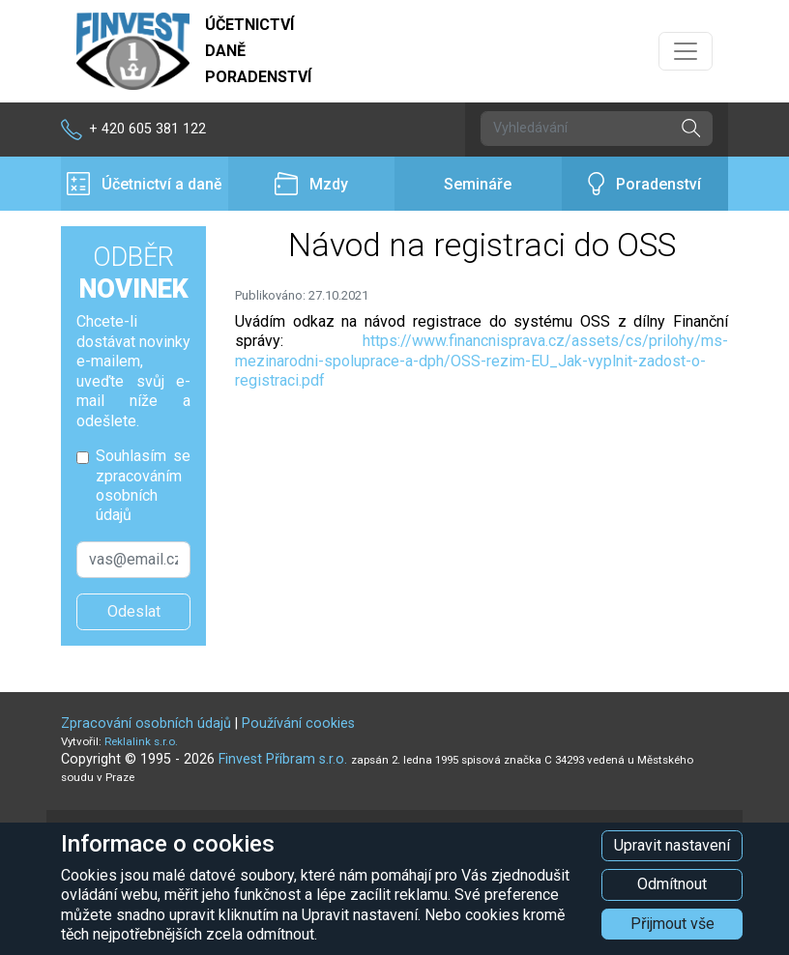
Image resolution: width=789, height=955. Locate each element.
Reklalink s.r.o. (141, 741)
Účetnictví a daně (144, 184)
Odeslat (134, 611)
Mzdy (311, 184)
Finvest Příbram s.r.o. (285, 759)
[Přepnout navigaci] (685, 51)
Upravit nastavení (672, 845)
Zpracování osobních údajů (146, 723)
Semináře (477, 184)
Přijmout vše (672, 923)
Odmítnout (672, 884)
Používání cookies (298, 723)
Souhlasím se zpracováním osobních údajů (143, 485)
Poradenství (644, 184)
